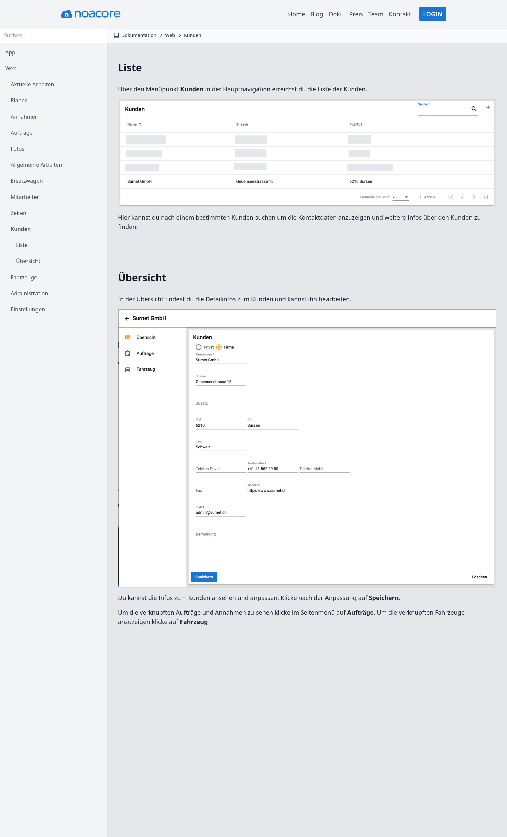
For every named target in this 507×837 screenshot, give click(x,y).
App (10, 52)
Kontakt (400, 14)
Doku (336, 14)
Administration (29, 293)
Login (432, 14)
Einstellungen (28, 309)
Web (10, 68)
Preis (356, 14)
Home (296, 14)
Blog (316, 14)
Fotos (17, 148)
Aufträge (22, 132)
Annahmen (25, 116)
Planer (19, 100)
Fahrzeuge (24, 277)
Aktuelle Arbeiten (32, 84)
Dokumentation (138, 35)
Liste (22, 245)
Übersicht (28, 261)
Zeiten (18, 213)
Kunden (21, 229)
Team (376, 14)
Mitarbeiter (25, 197)
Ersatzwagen (27, 180)
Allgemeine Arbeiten (36, 164)
